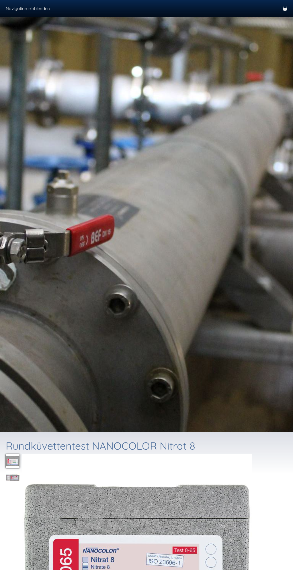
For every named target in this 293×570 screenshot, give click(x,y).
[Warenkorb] (285, 8)
